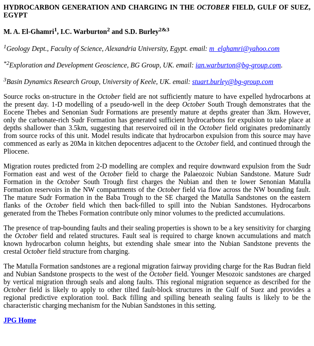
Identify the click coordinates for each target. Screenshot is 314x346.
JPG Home (19, 320)
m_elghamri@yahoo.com (244, 48)
